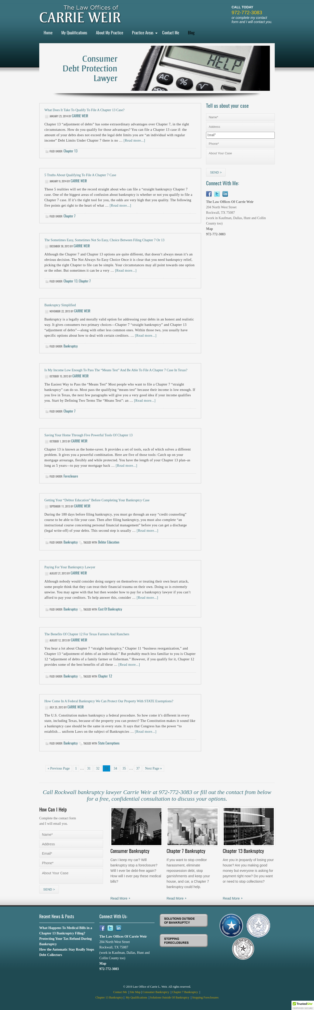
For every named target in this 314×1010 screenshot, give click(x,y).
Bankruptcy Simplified (60, 305)
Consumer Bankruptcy (156, 992)
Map (209, 229)
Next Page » (153, 768)
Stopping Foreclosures (205, 997)
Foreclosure (71, 476)
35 (124, 768)
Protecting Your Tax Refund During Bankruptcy (65, 941)
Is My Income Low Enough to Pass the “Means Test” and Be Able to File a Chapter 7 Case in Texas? (115, 370)
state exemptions (108, 743)
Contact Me (170, 33)
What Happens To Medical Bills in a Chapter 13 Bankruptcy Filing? (65, 930)
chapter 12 (105, 676)
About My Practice (109, 33)
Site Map (135, 992)
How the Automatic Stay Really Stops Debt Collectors (66, 952)
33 (106, 768)
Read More (118, 898)
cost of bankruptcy (110, 609)
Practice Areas (142, 33)
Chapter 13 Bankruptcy (109, 997)
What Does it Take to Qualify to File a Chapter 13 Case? (84, 110)
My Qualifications (74, 33)
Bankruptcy (71, 346)
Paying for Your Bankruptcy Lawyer (69, 567)
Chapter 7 (69, 216)
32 (97, 768)
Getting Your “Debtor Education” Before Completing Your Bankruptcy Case (97, 500)
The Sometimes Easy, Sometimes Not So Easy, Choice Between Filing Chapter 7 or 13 (104, 240)
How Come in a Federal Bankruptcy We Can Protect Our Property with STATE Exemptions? (108, 701)
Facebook (209, 194)
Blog (191, 33)
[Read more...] (134, 140)
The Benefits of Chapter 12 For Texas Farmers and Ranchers (86, 634)
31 (89, 768)
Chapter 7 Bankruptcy (185, 992)
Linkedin (225, 194)
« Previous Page (59, 768)
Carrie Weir (80, 116)
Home (48, 33)
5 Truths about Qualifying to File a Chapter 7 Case (80, 175)
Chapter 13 (71, 151)
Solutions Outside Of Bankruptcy (170, 997)
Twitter (217, 194)
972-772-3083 (247, 12)
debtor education (108, 542)
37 (138, 768)
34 (115, 768)
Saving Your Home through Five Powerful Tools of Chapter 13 (88, 435)
